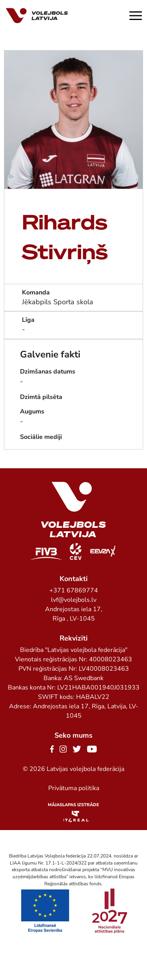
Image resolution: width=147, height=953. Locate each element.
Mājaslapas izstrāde (73, 805)
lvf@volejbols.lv (73, 600)
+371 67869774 (73, 590)
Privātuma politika (73, 788)
